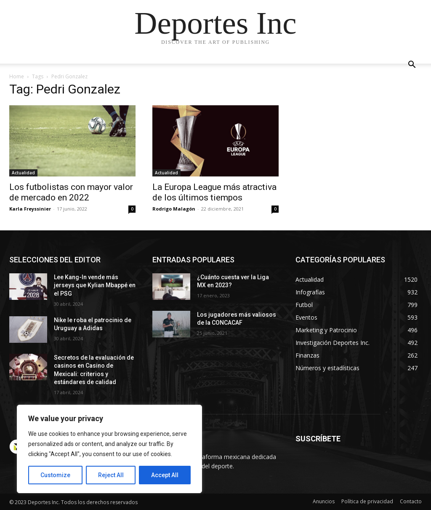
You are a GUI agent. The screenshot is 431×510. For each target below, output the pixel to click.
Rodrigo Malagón (173, 209)
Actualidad (23, 173)
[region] (109, 449)
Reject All (111, 475)
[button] (412, 65)
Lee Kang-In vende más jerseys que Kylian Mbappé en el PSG (95, 285)
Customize (55, 475)
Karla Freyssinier (30, 209)
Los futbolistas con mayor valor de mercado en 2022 (71, 192)
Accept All (164, 475)
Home (16, 76)
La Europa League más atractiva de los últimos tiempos (214, 192)
